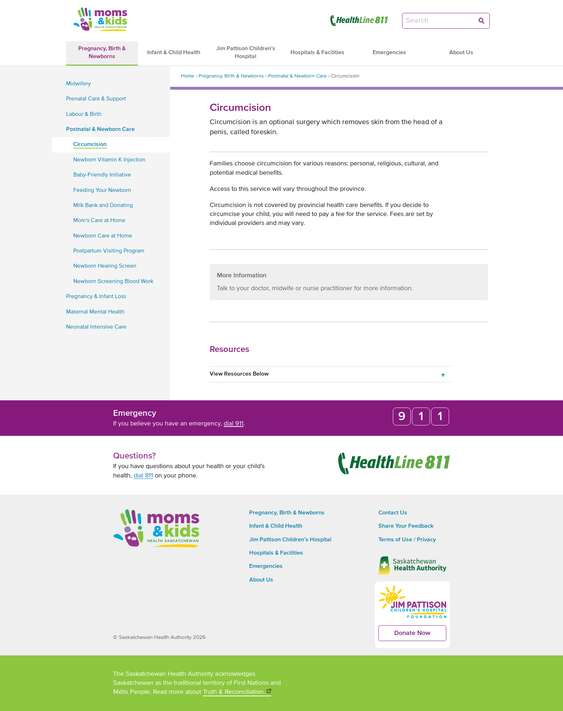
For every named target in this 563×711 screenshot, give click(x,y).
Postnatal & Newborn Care (297, 76)
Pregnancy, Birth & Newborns (231, 76)
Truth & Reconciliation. (237, 692)
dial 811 (143, 475)
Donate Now (420, 635)
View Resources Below (239, 374)
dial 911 (233, 423)
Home (187, 76)
